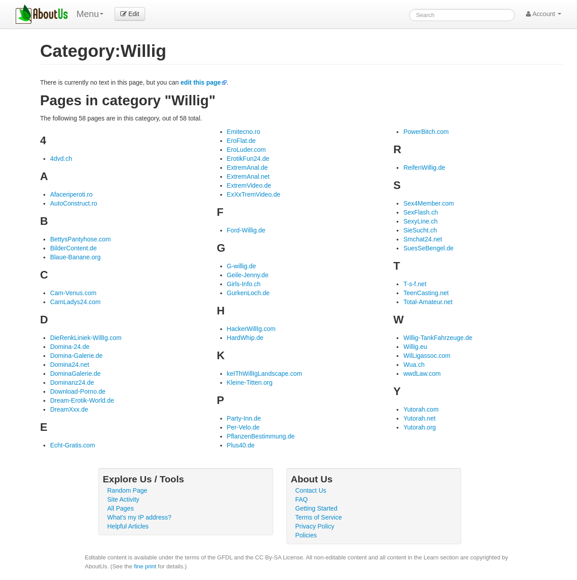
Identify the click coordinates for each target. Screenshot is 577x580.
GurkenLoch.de (248, 292)
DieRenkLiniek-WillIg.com (86, 337)
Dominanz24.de (72, 382)
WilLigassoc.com (426, 355)
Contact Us (310, 490)
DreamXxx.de (69, 409)
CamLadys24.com (75, 301)
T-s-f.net (414, 284)
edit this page (200, 82)
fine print (145, 566)
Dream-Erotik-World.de (82, 400)
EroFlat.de (241, 140)
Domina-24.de (70, 346)
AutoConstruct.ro (73, 203)
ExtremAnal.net (248, 176)
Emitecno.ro (244, 131)
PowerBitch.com (426, 131)
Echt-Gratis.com (72, 445)
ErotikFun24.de (248, 158)
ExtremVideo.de (249, 185)
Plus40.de (241, 445)
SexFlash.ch (420, 212)
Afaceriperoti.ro (71, 194)
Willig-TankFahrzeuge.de (437, 337)
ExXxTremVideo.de (254, 194)
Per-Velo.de (243, 427)
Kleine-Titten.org (250, 382)
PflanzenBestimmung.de (261, 436)
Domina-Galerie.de (76, 355)
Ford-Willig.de (246, 230)
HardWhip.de (245, 337)
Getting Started (316, 508)
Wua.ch (413, 364)
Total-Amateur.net (428, 301)
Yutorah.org (419, 427)
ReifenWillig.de (424, 167)
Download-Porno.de (78, 391)
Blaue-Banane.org (75, 257)
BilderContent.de (73, 248)
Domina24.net (69, 364)
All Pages (120, 508)
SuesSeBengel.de (428, 248)
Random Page (127, 490)
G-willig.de (241, 266)
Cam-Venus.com (73, 292)
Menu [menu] (90, 14)
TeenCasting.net (426, 292)
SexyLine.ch (420, 221)
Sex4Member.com (428, 203)
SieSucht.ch (420, 230)
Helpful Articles (128, 526)
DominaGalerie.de (75, 373)
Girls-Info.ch (244, 284)
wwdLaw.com (421, 373)
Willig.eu (415, 346)
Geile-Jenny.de (248, 275)
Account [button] (543, 13)
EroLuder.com (246, 149)
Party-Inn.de (244, 418)
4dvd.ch (61, 158)
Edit (129, 13)
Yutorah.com (421, 409)
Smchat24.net (422, 239)
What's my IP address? (139, 517)
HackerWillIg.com (251, 328)
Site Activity (123, 499)
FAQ (301, 499)
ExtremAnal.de (247, 167)
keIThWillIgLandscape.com (264, 373)
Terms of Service (318, 517)
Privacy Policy (314, 526)
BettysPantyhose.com (80, 239)
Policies (306, 535)
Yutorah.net (419, 418)
